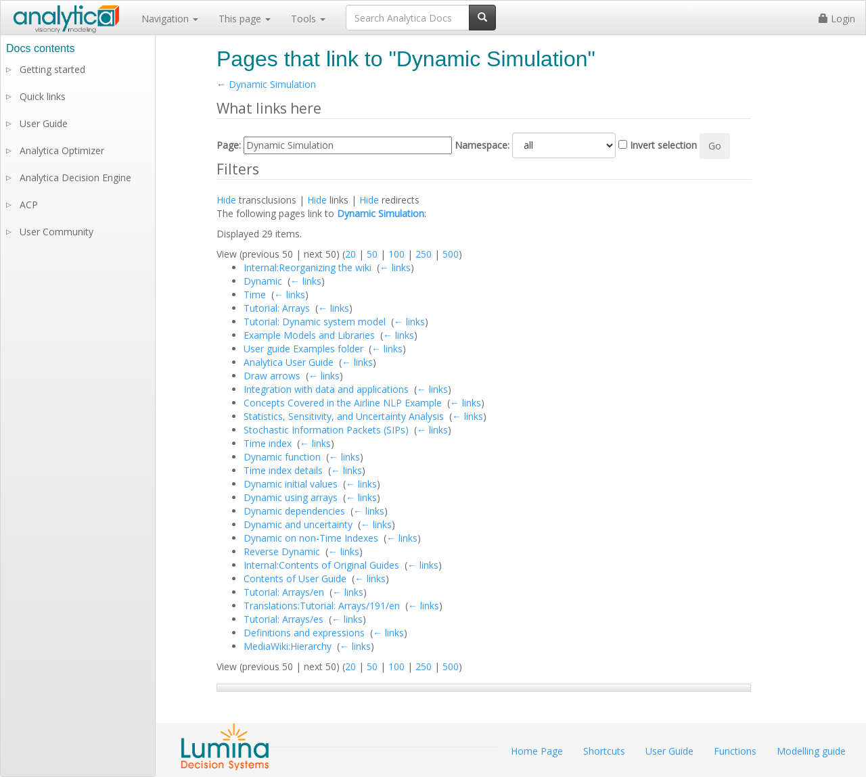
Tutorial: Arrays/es (283, 619)
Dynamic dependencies (294, 510)
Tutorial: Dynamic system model (315, 321)
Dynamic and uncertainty (298, 524)
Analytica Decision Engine (75, 177)
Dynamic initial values (291, 483)
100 (396, 254)
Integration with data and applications (326, 389)
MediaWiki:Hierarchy (288, 646)
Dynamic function (282, 456)
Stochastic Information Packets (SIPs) (326, 429)
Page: (228, 145)
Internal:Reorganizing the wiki (307, 267)
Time (255, 294)
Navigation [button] (169, 18)
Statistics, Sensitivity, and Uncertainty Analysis (344, 416)
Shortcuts (604, 751)
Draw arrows (272, 375)
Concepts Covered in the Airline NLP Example (343, 402)
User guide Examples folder (303, 348)
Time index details (283, 470)
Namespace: (482, 145)
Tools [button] (308, 18)
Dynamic (263, 281)
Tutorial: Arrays (277, 308)
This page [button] (245, 18)
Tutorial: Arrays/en (284, 592)
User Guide (44, 123)
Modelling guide (811, 751)
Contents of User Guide (295, 578)
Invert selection (663, 145)
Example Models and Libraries (309, 335)
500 (450, 254)
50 (372, 254)
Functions (735, 751)
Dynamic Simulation (272, 84)
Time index (268, 443)
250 (423, 254)
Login (837, 18)
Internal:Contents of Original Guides (321, 565)
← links (395, 267)
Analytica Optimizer (62, 150)
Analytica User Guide (289, 362)
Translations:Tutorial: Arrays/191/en (322, 605)
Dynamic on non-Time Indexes (311, 538)
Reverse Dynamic (282, 551)
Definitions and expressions (304, 632)
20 (350, 254)
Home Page (537, 751)
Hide (226, 199)
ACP (29, 204)
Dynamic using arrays (291, 497)
